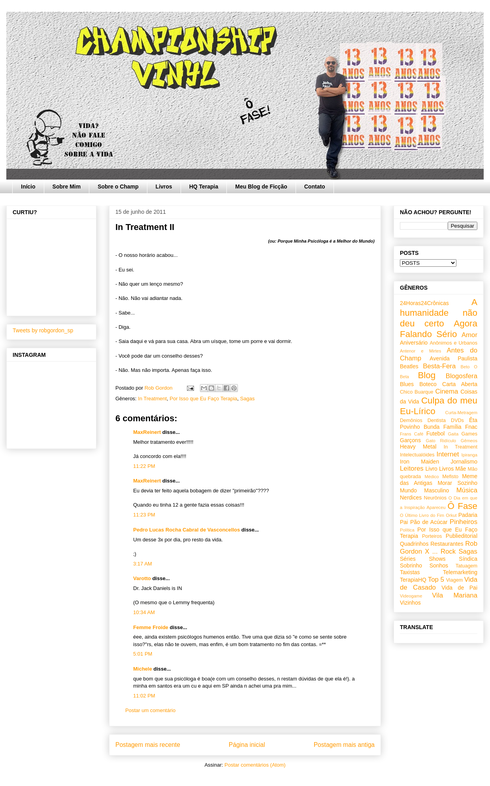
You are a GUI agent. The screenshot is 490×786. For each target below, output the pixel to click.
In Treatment (152, 398)
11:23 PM (144, 515)
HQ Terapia (204, 186)
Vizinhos (410, 602)
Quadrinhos (414, 544)
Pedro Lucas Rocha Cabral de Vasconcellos (186, 530)
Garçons (410, 440)
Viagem (454, 580)
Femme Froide (150, 627)
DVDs (457, 420)
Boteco (428, 384)
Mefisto (450, 476)
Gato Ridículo (441, 440)
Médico (431, 476)
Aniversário (414, 342)
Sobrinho (411, 565)
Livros (164, 186)
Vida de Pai (459, 587)
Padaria (467, 515)
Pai (404, 522)
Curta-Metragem (461, 412)
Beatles (409, 366)
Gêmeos (469, 440)
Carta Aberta (459, 384)
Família (452, 427)
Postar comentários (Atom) (255, 765)
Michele (142, 669)
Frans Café (411, 434)
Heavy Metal (418, 446)
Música (466, 490)
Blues (407, 384)
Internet (448, 454)
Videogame (411, 596)
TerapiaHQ (413, 580)
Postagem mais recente (147, 744)
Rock (448, 551)
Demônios (411, 420)
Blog (426, 375)
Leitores (412, 468)
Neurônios (435, 498)
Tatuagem (466, 566)
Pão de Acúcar (429, 522)
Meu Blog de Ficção (261, 186)
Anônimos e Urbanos (453, 343)
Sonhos (439, 565)
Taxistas (410, 572)
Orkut (451, 515)
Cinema (446, 391)
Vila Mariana (454, 595)
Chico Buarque (416, 392)
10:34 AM (144, 612)
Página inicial (247, 744)
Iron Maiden (419, 461)
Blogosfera (461, 376)
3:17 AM (142, 564)
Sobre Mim (67, 186)
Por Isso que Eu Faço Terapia (203, 398)
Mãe (460, 469)
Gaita (453, 434)
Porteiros (432, 536)
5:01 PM (142, 654)
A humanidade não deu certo (438, 312)
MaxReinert (147, 432)
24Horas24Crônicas (424, 303)
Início (28, 186)
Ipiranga (469, 454)
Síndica (468, 559)
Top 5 (436, 579)
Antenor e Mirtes (420, 351)
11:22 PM (144, 466)
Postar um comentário (150, 710)
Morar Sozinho (457, 483)
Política (407, 530)
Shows (437, 559)
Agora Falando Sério (438, 329)
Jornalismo (463, 461)
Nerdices (411, 497)
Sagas (247, 398)
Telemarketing (460, 572)
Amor (469, 335)
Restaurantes (446, 544)
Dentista (437, 420)
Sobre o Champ (118, 186)
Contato (314, 186)
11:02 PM (144, 696)
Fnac (471, 427)
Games (469, 434)
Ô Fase (462, 506)
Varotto (142, 578)
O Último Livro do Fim (422, 515)
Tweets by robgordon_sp (43, 330)
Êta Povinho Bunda (438, 423)
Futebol (435, 433)
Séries (408, 559)
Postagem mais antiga (344, 744)
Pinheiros (463, 522)
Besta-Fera (439, 366)
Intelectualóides (417, 455)
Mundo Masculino (424, 490)
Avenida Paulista (453, 358)
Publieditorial (461, 536)
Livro (431, 469)
